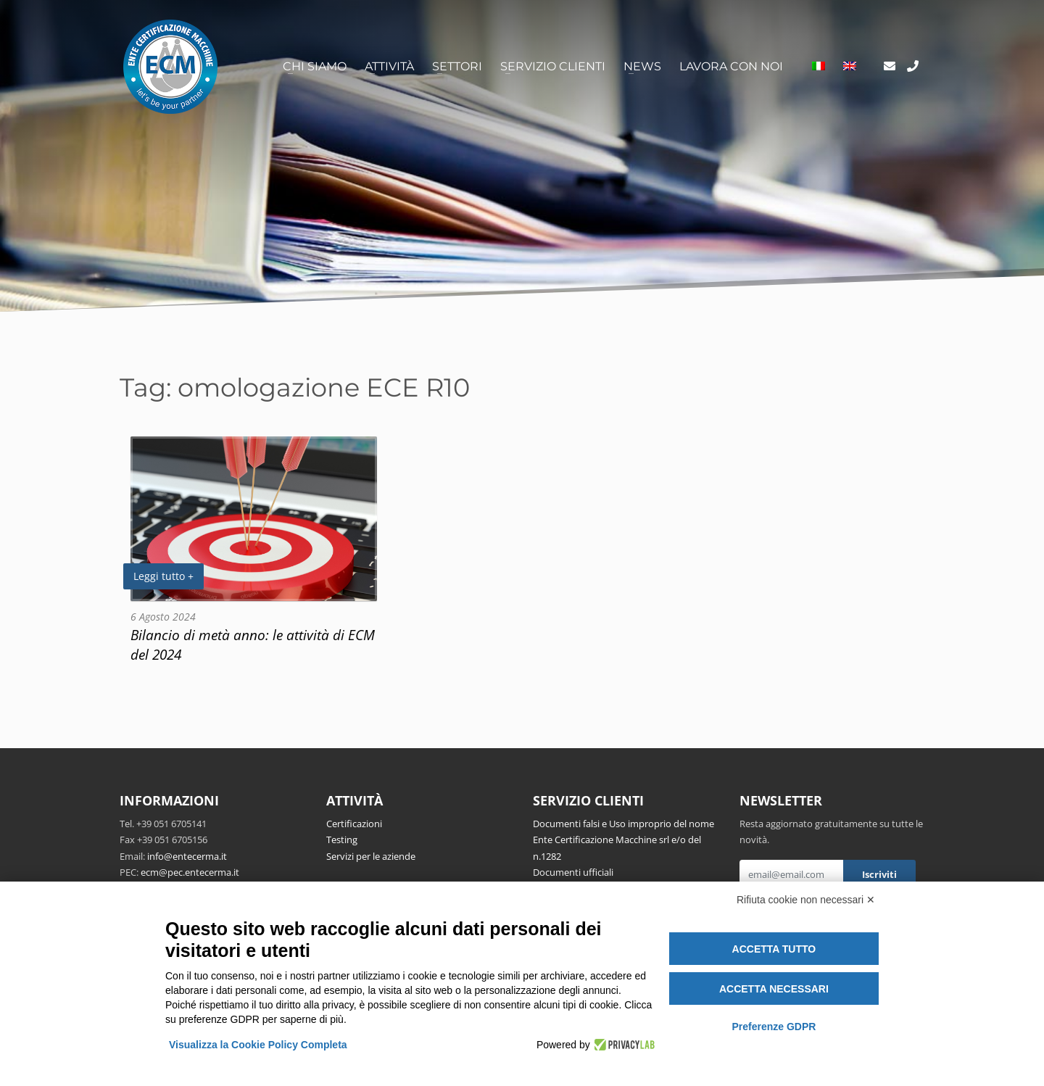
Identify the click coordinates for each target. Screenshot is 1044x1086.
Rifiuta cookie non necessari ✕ (806, 899)
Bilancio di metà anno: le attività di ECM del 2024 (252, 644)
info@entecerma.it (187, 856)
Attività (389, 66)
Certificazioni (354, 823)
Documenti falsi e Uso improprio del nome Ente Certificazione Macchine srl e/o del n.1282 (623, 840)
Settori (457, 66)
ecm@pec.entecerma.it (190, 872)
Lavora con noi (731, 66)
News (642, 66)
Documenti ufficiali (573, 872)
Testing (341, 839)
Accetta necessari (774, 989)
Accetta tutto (774, 949)
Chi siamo (315, 66)
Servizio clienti (552, 66)
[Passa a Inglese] (849, 66)
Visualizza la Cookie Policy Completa (258, 1044)
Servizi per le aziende (370, 856)
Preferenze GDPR (774, 1026)
